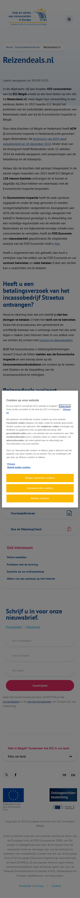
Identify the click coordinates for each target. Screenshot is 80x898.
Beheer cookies (40, 498)
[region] (40, 449)
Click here (64, 406)
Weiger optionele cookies (40, 478)
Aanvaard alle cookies (40, 488)
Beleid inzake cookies (18, 467)
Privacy (11, 464)
